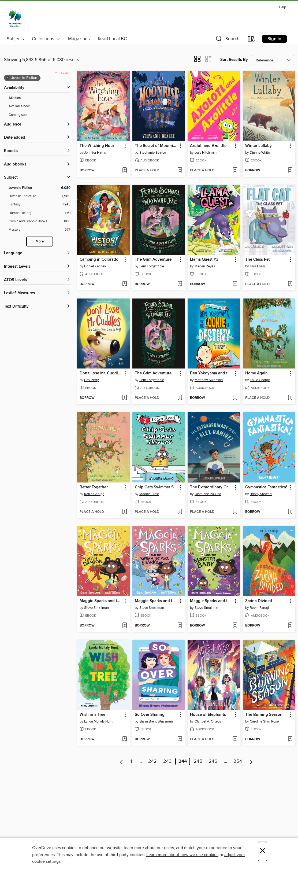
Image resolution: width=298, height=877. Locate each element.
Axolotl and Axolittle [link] (208, 145)
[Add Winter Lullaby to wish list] (290, 170)
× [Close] (262, 851)
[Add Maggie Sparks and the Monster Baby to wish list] (235, 625)
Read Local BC (112, 39)
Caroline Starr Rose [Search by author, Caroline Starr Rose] (264, 721)
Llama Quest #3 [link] (204, 259)
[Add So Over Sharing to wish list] (179, 739)
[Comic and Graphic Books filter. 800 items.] (39, 221)
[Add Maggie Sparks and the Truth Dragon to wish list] (124, 625)
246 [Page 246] (213, 761)
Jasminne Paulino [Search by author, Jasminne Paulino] (208, 494)
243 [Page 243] (167, 761)
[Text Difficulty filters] (37, 306)
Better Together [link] (94, 487)
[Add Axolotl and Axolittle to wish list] (235, 170)
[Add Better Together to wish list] (124, 511)
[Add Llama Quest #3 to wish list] (235, 284)
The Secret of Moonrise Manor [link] (156, 145)
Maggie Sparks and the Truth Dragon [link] (101, 601)
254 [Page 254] (237, 761)
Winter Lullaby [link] (258, 145)
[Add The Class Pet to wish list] (290, 284)
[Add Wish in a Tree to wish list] (124, 739)
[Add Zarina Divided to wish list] (290, 625)
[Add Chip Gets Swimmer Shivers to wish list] (179, 511)
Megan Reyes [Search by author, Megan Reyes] (205, 266)
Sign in (274, 39)
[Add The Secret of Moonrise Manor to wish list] (179, 170)
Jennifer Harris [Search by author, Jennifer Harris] (95, 152)
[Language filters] (37, 253)
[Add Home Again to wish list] (290, 398)
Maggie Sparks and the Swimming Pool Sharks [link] (156, 601)
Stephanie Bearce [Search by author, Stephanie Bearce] (152, 152)
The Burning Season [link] (263, 714)
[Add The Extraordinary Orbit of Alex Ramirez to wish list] (235, 511)
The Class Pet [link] (257, 259)
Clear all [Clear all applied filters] (62, 73)
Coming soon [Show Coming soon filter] (18, 115)
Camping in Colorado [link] (99, 259)
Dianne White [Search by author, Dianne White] (260, 152)
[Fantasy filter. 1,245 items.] (39, 204)
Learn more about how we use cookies (182, 854)
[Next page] (251, 761)
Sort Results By (234, 59)
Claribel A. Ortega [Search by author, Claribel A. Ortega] (208, 721)
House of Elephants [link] (208, 714)
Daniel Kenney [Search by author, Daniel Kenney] (95, 266)
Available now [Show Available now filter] (19, 106)
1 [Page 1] (131, 761)
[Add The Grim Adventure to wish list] (179, 284)
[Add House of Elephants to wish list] (235, 739)
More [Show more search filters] (40, 241)
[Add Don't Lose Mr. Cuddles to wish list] (124, 398)
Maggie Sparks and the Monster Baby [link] (211, 601)
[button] (227, 40)
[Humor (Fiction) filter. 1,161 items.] (39, 213)
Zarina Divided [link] (258, 601)
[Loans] (251, 40)
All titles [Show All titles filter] (15, 98)
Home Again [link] (256, 373)
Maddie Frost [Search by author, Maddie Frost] (149, 494)
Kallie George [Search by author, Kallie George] (260, 380)
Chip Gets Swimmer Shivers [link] (156, 487)
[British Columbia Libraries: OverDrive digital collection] (15, 18)
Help (282, 7)
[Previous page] (121, 761)
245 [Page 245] (198, 761)
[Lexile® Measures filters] (37, 293)
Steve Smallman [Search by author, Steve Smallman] (96, 608)
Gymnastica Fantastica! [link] (266, 487)
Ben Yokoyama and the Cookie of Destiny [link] (211, 373)
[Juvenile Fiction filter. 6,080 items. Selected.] (39, 188)
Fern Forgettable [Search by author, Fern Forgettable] (151, 266)
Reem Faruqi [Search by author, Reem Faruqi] (259, 608)
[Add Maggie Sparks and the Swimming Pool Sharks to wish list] (179, 625)
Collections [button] (46, 39)
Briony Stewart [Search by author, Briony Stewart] (261, 494)
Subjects (15, 39)
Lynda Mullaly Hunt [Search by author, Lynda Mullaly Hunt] (98, 721)
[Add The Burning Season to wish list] (290, 739)
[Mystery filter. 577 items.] (39, 230)
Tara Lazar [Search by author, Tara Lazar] (257, 266)
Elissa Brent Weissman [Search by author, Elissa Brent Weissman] (156, 721)
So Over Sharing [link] (150, 714)
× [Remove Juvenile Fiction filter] (7, 78)
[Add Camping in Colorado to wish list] (124, 284)
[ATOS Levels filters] (37, 280)
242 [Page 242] (152, 761)
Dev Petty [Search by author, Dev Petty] (91, 380)
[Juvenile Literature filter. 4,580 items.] (39, 196)
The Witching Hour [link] (97, 145)
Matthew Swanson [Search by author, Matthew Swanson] (209, 380)
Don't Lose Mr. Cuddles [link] (101, 373)
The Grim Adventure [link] (153, 259)
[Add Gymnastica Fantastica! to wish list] (290, 511)
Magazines (79, 39)
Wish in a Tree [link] (92, 714)
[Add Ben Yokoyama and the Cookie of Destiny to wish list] (235, 398)
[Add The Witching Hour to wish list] (124, 170)
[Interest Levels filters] (37, 267)
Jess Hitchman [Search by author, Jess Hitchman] (206, 152)
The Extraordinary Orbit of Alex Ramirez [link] (211, 487)
